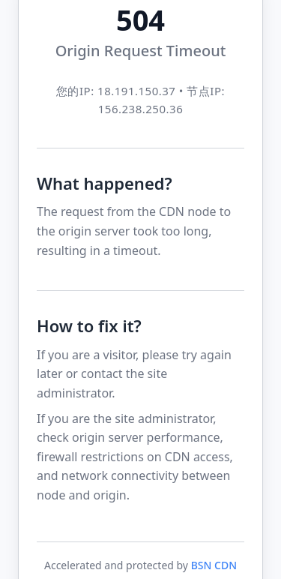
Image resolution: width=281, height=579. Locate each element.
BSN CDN (214, 565)
